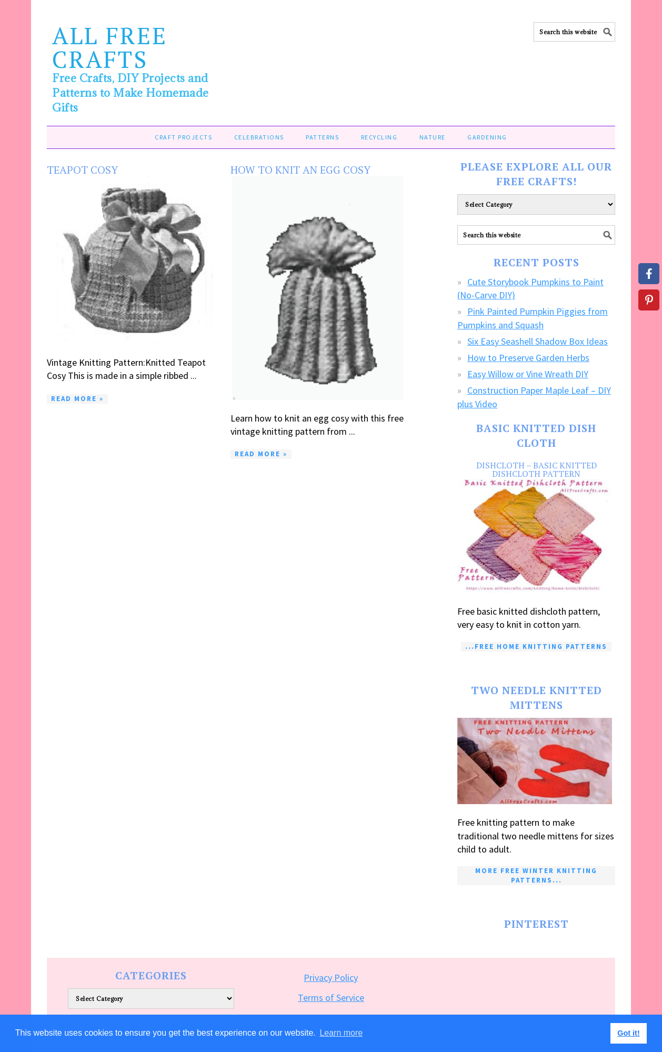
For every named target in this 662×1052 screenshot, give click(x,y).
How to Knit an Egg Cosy (300, 170)
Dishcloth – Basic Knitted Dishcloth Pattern (536, 469)
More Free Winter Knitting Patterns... (536, 875)
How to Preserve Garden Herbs (528, 358)
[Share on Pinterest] (648, 299)
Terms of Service (331, 997)
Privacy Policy (331, 977)
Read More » (77, 398)
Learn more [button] (341, 1032)
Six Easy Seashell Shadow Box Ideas (537, 341)
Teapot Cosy (82, 170)
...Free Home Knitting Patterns (536, 646)
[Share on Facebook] (648, 273)
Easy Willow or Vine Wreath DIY (527, 374)
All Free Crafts (109, 47)
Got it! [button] (628, 1033)
